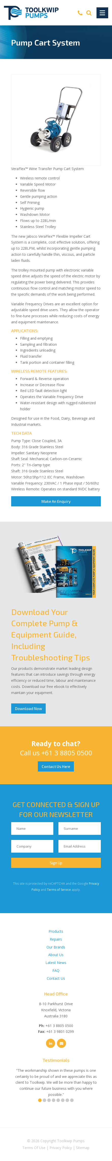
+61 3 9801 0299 (60, 1031)
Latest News (55, 962)
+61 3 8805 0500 (66, 752)
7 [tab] (67, 1100)
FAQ (55, 970)
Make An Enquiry (56, 501)
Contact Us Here (56, 766)
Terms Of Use (33, 1147)
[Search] (88, 13)
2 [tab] (44, 1100)
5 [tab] (58, 1100)
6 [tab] (63, 1100)
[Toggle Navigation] (102, 12)
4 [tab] (53, 1100)
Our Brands (55, 947)
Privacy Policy (61, 1147)
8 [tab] (72, 1100)
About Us (55, 954)
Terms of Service (59, 889)
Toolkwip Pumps (71, 1140)
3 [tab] (49, 1100)
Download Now (28, 708)
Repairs (56, 939)
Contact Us (56, 978)
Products (56, 931)
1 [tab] (40, 1100)
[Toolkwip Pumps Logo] (31, 13)
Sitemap (82, 1147)
